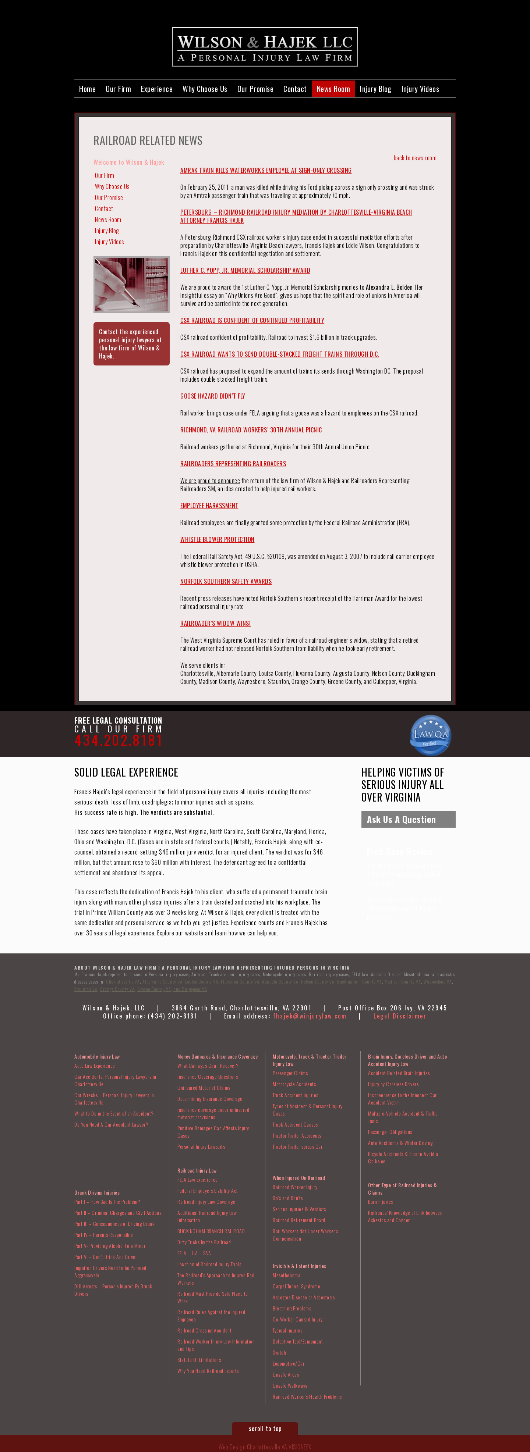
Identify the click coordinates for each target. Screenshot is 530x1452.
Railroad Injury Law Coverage (206, 1201)
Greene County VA (154, 989)
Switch (279, 1352)
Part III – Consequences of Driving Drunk (114, 1223)
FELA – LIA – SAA (194, 1253)
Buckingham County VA (359, 981)
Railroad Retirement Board (299, 1220)
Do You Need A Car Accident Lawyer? (111, 1124)
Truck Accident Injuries (295, 1095)
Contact (295, 88)
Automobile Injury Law (97, 1056)
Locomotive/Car (288, 1363)
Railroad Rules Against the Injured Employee (211, 1315)
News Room (333, 88)
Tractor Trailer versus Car (297, 1146)
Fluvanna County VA (240, 981)
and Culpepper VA (190, 989)
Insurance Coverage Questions (207, 1076)
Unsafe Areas (286, 1374)
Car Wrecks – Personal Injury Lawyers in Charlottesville (114, 1098)
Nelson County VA (318, 981)
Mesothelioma (286, 1275)
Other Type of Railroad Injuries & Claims (402, 1188)
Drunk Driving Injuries (97, 1192)
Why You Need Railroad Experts (208, 1370)
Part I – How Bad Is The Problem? (107, 1201)
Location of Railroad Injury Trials (209, 1264)
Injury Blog (376, 88)
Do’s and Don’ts (288, 1198)
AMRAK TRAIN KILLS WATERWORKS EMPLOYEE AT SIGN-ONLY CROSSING (266, 170)
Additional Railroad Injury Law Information (207, 1216)
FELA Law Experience (197, 1179)
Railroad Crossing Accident (204, 1330)
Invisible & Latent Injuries (299, 1266)
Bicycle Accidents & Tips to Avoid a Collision (403, 1157)
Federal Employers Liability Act (207, 1190)
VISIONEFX (300, 1446)
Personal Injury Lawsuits (201, 1146)
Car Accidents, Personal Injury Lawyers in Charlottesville (115, 1080)
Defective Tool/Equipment (298, 1341)
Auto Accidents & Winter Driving (400, 1142)
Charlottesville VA (123, 981)
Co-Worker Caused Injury (298, 1319)
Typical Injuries (287, 1330)
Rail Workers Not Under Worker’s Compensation (305, 1234)
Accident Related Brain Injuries (399, 1073)
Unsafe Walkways (290, 1385)
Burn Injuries (380, 1201)
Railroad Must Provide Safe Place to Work (212, 1297)
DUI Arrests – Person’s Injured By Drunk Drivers (113, 1289)
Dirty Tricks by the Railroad (204, 1242)
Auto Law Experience (94, 1065)
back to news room (415, 157)
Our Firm (118, 88)
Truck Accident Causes (295, 1124)
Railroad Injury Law (197, 1170)
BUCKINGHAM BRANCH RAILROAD (211, 1231)
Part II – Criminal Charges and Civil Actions (117, 1212)
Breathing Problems (292, 1308)
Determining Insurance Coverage (209, 1098)
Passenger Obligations (390, 1131)
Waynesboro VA (438, 981)
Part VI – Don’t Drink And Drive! (105, 1256)
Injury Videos (420, 88)
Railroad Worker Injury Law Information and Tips (216, 1344)
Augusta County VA (280, 981)
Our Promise (255, 88)
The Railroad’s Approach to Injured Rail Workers (216, 1278)
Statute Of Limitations (199, 1359)
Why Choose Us (205, 88)
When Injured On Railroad (299, 1177)
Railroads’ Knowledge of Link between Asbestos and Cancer (405, 1216)
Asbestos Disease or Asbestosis (304, 1297)
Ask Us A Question (401, 818)
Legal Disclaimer (400, 1016)
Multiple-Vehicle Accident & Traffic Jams (403, 1116)
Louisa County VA (201, 981)
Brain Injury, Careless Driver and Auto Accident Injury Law (407, 1059)
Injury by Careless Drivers (393, 1084)
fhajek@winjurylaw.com (310, 1016)
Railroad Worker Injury (295, 1187)
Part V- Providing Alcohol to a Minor (109, 1245)
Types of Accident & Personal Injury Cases (308, 1109)
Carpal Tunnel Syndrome (296, 1286)
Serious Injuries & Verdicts (299, 1209)
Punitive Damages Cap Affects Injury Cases (213, 1131)
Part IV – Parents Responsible (103, 1234)
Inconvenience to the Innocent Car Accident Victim (402, 1098)
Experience (157, 88)
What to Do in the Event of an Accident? (114, 1113)
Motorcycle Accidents (294, 1084)
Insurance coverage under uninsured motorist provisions (213, 1113)
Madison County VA (403, 981)
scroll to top (265, 1428)
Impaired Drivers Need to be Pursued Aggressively (110, 1271)
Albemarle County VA (162, 981)
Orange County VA (117, 989)
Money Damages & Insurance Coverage (217, 1056)
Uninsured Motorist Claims (203, 1087)
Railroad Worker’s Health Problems (307, 1396)
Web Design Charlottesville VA (253, 1446)
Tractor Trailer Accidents (297, 1135)
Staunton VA (86, 989)
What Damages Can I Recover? (208, 1065)
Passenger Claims (290, 1073)
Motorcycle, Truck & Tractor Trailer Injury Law (310, 1059)
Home (87, 88)
